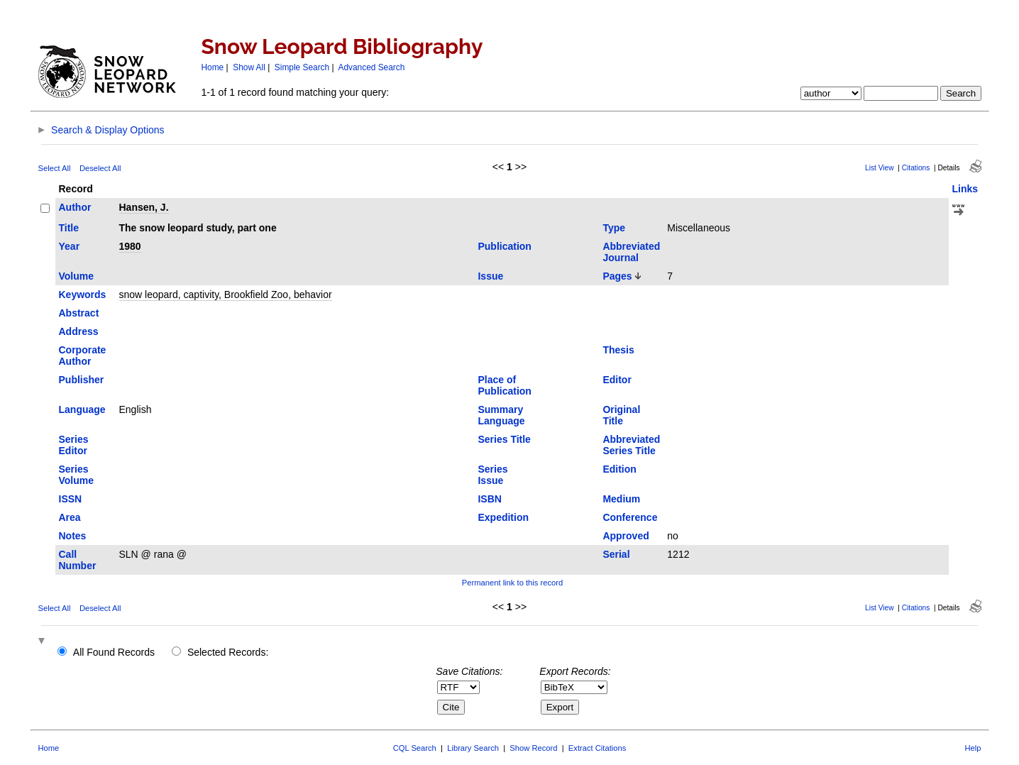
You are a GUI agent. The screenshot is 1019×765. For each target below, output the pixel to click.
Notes (73, 535)
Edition (619, 469)
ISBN (489, 499)
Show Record (533, 748)
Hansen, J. (144, 207)
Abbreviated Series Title (631, 445)
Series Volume (76, 474)
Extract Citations (597, 748)
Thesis (618, 350)
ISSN (70, 499)
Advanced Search (371, 67)
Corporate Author (82, 355)
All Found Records (114, 652)
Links (965, 188)
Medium (621, 499)
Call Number (78, 560)
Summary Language (501, 415)
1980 (130, 246)
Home (213, 67)
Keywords (82, 294)
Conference (629, 517)
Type (613, 227)
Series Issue (492, 474)
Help (972, 748)
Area (70, 517)
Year (69, 246)
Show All (249, 67)
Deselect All (100, 168)
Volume (76, 276)
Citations (916, 168)
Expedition (503, 517)
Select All (54, 168)
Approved (625, 535)
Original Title (621, 415)
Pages (617, 276)
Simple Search (302, 67)
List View (879, 168)
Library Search (473, 748)
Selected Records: (227, 652)
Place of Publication (504, 385)
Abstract (79, 313)
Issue (490, 276)
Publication (504, 246)
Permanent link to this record (512, 582)
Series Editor (74, 445)
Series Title (504, 439)
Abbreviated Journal (631, 252)
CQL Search (414, 748)
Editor (616, 379)
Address (79, 331)
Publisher (81, 379)
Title (69, 227)
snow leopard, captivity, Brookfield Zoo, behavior (225, 294)
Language (82, 409)
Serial (615, 554)
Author (75, 207)
